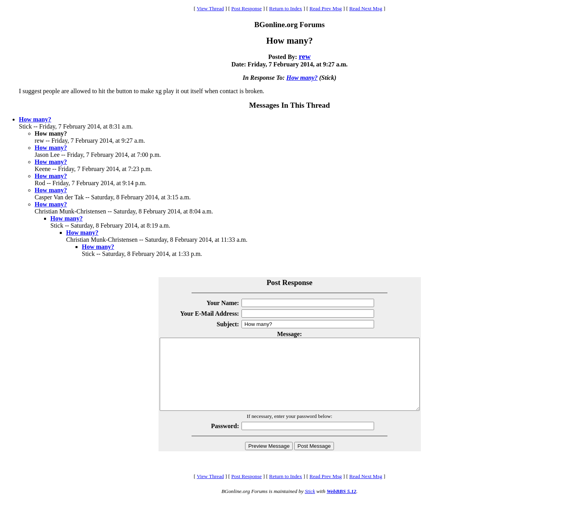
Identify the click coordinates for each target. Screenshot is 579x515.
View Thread (210, 8)
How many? (302, 77)
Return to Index (285, 8)
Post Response (246, 8)
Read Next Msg (365, 8)
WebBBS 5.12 (341, 505)
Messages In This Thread (289, 105)
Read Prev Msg (326, 8)
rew (305, 56)
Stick (310, 505)
